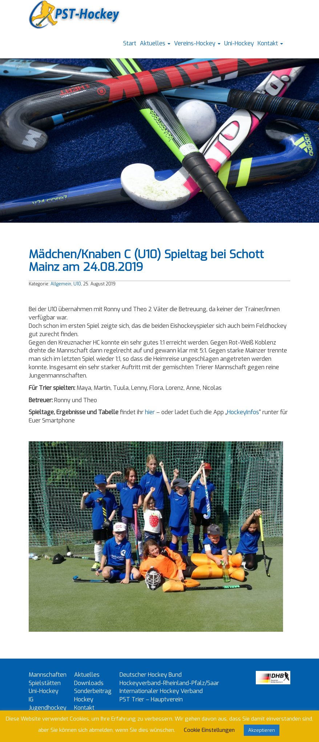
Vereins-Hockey (197, 43)
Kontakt (270, 43)
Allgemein (61, 284)
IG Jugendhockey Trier (47, 708)
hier (150, 412)
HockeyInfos (243, 412)
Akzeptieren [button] (261, 730)
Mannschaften (47, 675)
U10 (77, 284)
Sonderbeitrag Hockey (93, 695)
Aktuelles (155, 43)
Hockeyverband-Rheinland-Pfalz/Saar (169, 683)
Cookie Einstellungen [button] (209, 730)
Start (129, 43)
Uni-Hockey (239, 43)
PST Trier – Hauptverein (151, 699)
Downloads (89, 683)
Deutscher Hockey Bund (151, 675)
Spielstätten (45, 683)
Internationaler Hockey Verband (161, 691)
